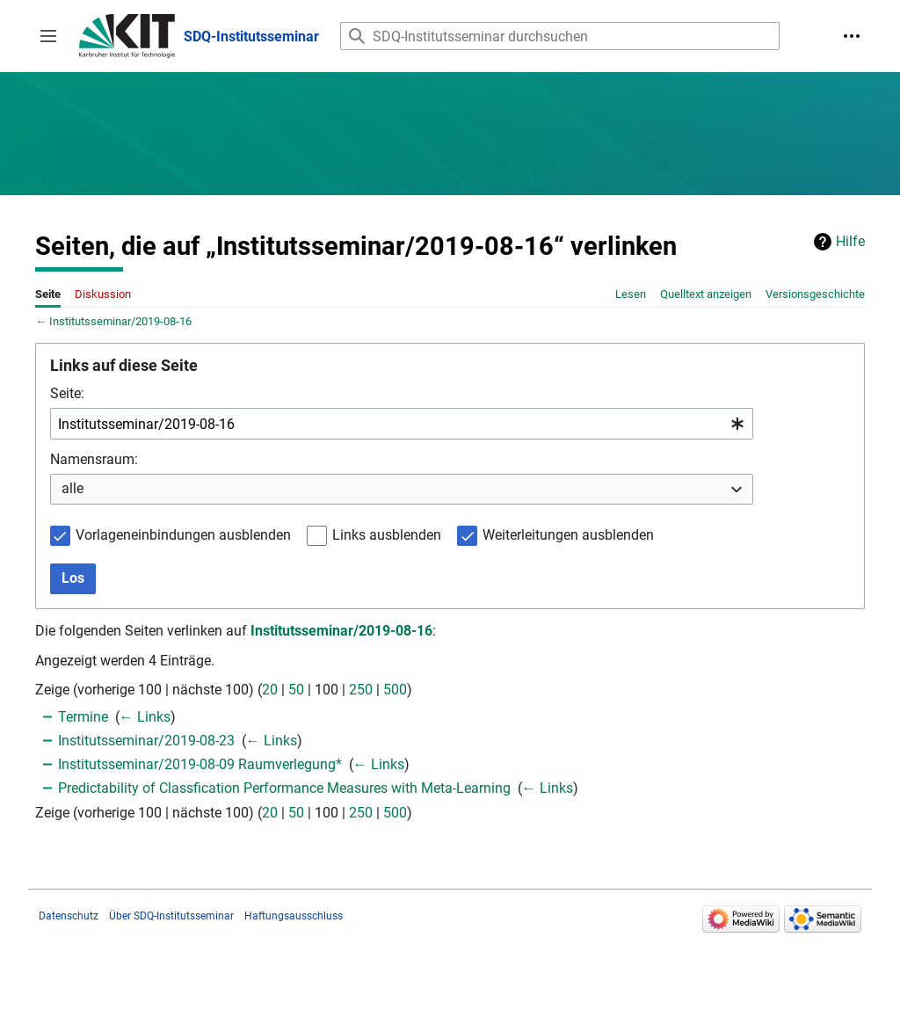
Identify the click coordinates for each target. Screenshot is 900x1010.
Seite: (67, 393)
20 (270, 689)
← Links (145, 716)
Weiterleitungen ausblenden (568, 535)
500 (395, 689)
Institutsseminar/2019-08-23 (146, 740)
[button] (48, 36)
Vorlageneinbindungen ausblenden (183, 535)
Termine (83, 716)
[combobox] (401, 424)
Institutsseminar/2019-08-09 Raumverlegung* (200, 764)
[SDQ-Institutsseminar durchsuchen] (560, 36)
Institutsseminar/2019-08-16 (120, 321)
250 (361, 689)
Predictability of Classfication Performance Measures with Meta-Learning (284, 788)
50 (296, 689)
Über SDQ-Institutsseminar (171, 916)
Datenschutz (68, 916)
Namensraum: (94, 459)
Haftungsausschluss (293, 916)
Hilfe (850, 241)
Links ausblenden (386, 535)
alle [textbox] (72, 488)
